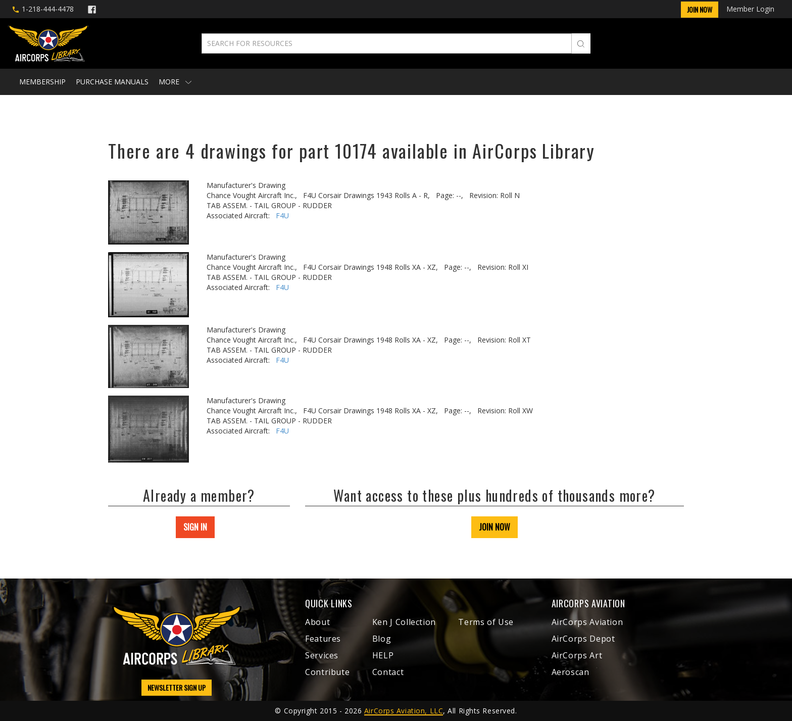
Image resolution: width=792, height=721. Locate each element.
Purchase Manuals (112, 81)
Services (321, 655)
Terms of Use (486, 622)
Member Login (750, 9)
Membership (42, 81)
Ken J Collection (404, 622)
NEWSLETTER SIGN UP (176, 687)
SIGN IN (195, 527)
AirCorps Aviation (587, 622)
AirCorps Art (577, 655)
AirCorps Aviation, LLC (403, 710)
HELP (383, 655)
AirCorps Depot (583, 638)
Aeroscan (570, 672)
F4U (282, 215)
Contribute (327, 672)
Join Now (699, 9)
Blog (381, 638)
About (317, 622)
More (175, 81)
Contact (388, 672)
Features (323, 638)
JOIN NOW (494, 527)
